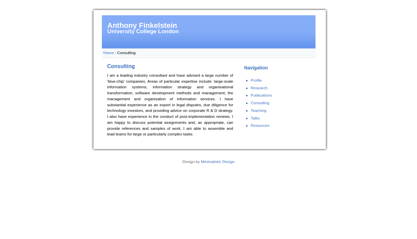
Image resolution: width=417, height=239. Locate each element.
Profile (256, 80)
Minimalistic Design (218, 161)
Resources (260, 125)
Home (109, 52)
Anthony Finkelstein (142, 25)
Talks (255, 118)
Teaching (258, 110)
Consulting (260, 103)
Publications (261, 95)
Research (259, 88)
